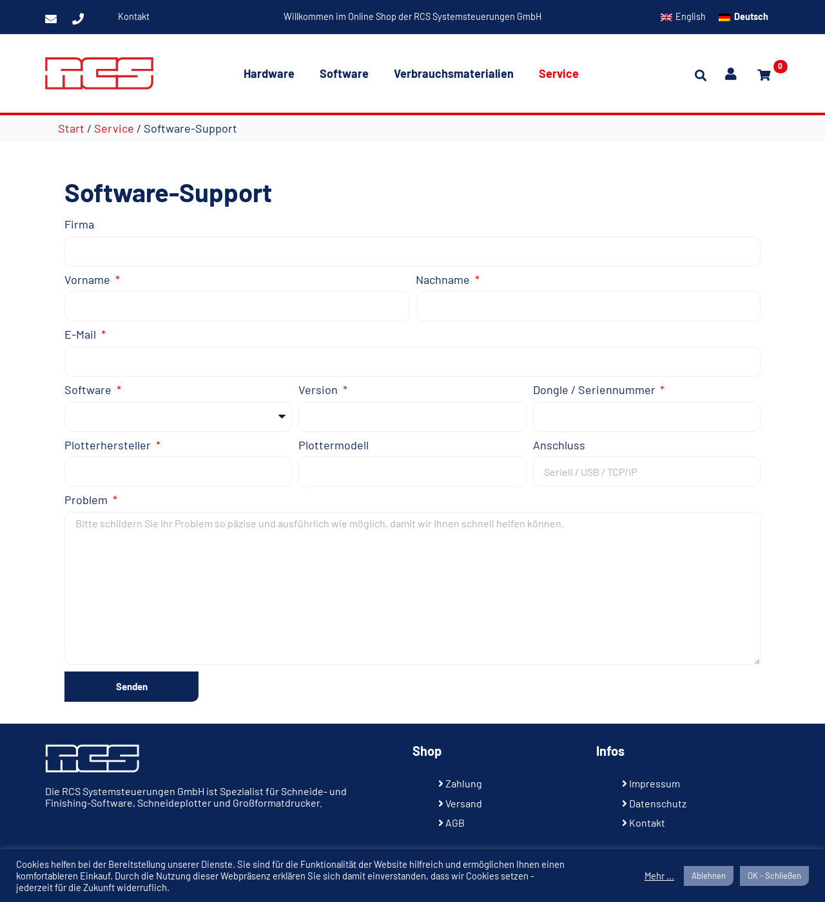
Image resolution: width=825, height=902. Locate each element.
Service (559, 73)
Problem (87, 500)
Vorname (88, 280)
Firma (79, 224)
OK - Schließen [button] (774, 875)
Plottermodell (333, 445)
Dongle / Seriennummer (595, 390)
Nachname (444, 280)
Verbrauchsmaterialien (454, 73)
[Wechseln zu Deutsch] (743, 17)
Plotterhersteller (108, 445)
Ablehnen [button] (709, 875)
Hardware (269, 73)
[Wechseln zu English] (683, 17)
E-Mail (81, 334)
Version (319, 390)
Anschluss (559, 445)
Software (344, 73)
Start (71, 128)
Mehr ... (659, 875)
